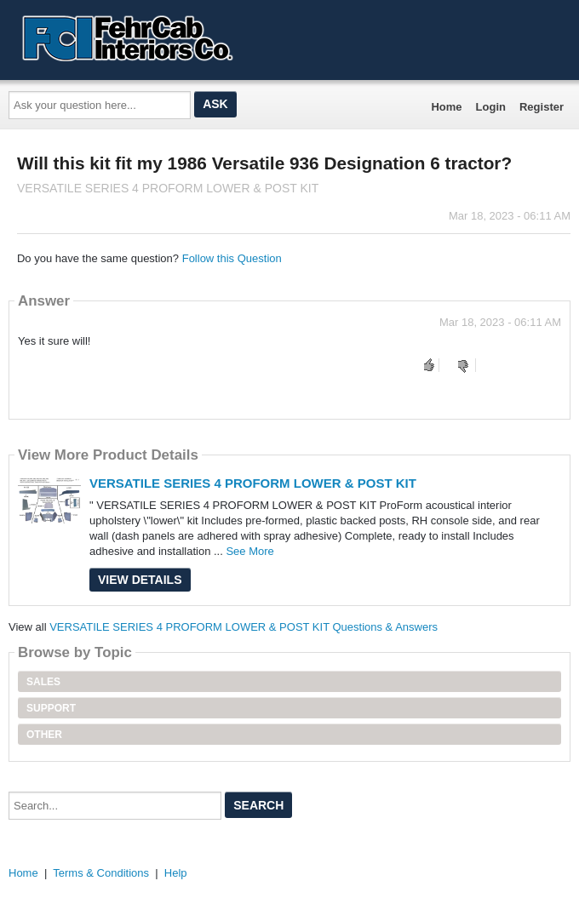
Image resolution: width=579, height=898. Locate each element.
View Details (140, 579)
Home (446, 106)
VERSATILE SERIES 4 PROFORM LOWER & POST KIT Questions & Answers (243, 627)
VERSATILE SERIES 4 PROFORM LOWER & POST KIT (252, 483)
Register (541, 106)
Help (175, 873)
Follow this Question (232, 258)
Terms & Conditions (101, 873)
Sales (43, 682)
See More (249, 551)
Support (51, 708)
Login (491, 106)
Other (44, 735)
